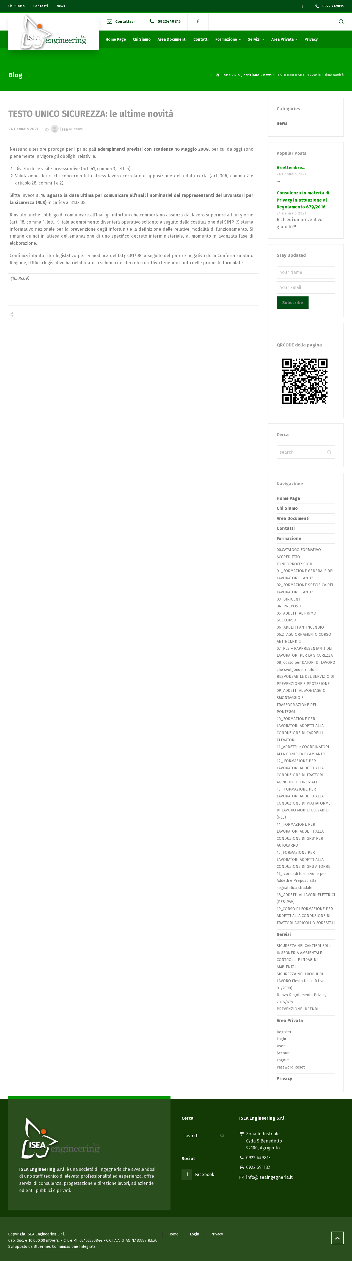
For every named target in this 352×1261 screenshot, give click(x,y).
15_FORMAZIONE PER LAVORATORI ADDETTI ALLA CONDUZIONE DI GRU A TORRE (303, 859)
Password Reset (291, 1067)
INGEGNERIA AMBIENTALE (299, 953)
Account (284, 1053)
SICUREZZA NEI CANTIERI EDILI (304, 945)
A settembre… (291, 167)
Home (173, 1234)
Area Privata (290, 1020)
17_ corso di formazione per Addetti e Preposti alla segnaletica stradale (301, 880)
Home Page (288, 498)
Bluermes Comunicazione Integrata (64, 1246)
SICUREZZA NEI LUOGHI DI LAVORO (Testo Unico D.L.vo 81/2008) (300, 981)
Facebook (204, 1174)
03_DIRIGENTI (289, 599)
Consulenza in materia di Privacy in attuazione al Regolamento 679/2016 (303, 200)
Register (284, 1032)
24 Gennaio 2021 (23, 129)
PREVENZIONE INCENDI (297, 1009)
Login (281, 1039)
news (78, 129)
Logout (283, 1060)
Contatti (286, 528)
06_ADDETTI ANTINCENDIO (300, 627)
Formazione (289, 538)
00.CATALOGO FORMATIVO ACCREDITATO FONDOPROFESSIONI (299, 556)
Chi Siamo (287, 508)
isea (64, 129)
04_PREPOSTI (289, 606)
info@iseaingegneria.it (269, 1177)
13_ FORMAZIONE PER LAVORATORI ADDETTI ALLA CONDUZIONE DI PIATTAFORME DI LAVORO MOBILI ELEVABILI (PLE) (304, 803)
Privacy (284, 1078)
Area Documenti (293, 518)
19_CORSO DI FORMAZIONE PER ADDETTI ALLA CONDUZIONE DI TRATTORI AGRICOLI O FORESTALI (306, 916)
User (281, 1046)
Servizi (284, 934)
